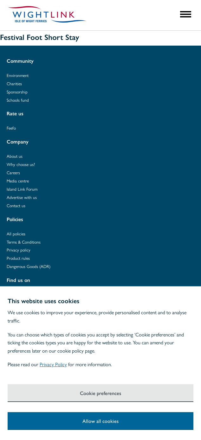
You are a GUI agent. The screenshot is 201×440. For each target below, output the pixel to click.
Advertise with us (22, 197)
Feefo (11, 128)
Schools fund (18, 100)
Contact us (16, 205)
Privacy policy (18, 250)
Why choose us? (21, 164)
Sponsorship (17, 92)
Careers (13, 172)
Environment (18, 75)
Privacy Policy (53, 364)
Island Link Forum (22, 189)
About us (15, 156)
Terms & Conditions (24, 242)
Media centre (18, 181)
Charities (14, 83)
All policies (16, 234)
